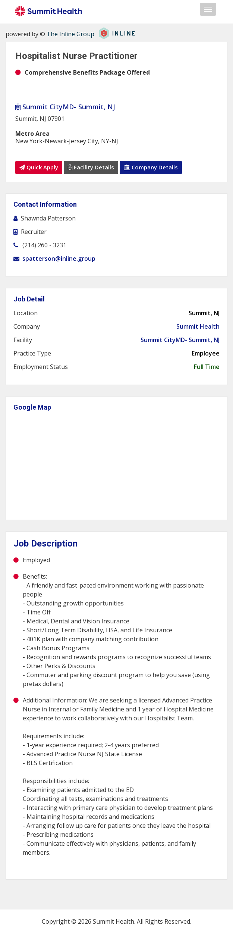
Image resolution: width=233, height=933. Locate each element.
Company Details (151, 167)
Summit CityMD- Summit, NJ (65, 106)
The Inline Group (70, 34)
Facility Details (91, 167)
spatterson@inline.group (58, 258)
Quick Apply (38, 167)
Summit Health (198, 326)
